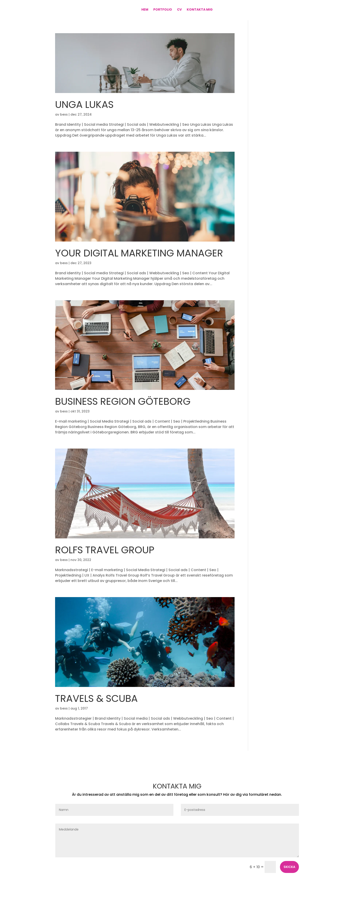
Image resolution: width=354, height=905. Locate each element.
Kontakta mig (200, 10)
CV (179, 10)
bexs (64, 114)
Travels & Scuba (96, 698)
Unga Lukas (84, 104)
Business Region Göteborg (123, 401)
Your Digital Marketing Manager (139, 253)
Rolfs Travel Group (104, 550)
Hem (144, 10)
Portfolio (162, 10)
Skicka (289, 867)
